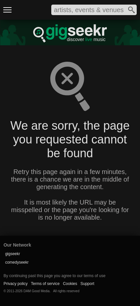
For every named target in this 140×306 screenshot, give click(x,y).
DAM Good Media (36, 291)
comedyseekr (17, 262)
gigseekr (12, 253)
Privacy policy (16, 283)
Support (87, 283)
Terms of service (45, 283)
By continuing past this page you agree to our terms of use (54, 275)
